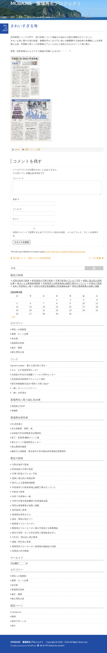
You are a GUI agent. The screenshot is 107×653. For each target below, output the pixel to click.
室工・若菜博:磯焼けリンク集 (25, 437)
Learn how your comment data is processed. (65, 251)
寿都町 (15, 410)
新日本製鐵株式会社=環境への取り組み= (30, 383)
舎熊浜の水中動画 (20, 550)
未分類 (15, 338)
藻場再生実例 (18, 343)
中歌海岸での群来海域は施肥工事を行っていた (65, 283)
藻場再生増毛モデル (21, 514)
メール (17, 209)
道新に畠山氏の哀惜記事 (23, 478)
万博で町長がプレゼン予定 (67, 280)
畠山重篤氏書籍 (19, 446)
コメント (18, 178)
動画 (21, 17)
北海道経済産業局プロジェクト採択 (28, 379)
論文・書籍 (17, 347)
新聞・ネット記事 (32, 149)
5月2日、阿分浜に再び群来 (24, 537)
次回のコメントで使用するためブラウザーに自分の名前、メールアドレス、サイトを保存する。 (55, 234)
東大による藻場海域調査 (28, 283)
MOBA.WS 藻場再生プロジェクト (48, 3)
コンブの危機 (94, 258)
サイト (16, 219)
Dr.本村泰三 (17, 424)
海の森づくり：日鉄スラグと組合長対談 (32, 258)
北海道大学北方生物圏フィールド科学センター (33, 374)
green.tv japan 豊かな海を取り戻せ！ (30, 365)
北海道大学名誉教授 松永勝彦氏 (26, 433)
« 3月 (12, 317)
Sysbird (61, 645)
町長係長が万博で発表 (42, 280)
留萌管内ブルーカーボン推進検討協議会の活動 (34, 546)
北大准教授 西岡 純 (22, 428)
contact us (50, 17)
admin (17, 149)
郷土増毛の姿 (18, 352)
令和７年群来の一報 (22, 286)
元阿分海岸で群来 (21, 280)
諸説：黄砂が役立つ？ (22, 519)
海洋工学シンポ (34, 17)
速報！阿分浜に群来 (21, 541)
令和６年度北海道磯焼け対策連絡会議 (52, 286)
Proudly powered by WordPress (23, 645)
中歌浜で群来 (95, 283)
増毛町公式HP (18, 406)
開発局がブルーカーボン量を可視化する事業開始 (35, 528)
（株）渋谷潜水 (19, 392)
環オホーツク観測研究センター (26, 442)
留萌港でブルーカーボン (23, 523)
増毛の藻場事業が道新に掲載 (85, 286)
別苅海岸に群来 (19, 510)
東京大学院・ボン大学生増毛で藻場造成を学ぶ (34, 532)
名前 (16, 199)
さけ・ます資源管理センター (25, 370)
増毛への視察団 (19, 329)
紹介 (12, 17)
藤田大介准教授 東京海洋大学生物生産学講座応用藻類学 (39, 451)
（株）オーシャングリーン (24, 388)
